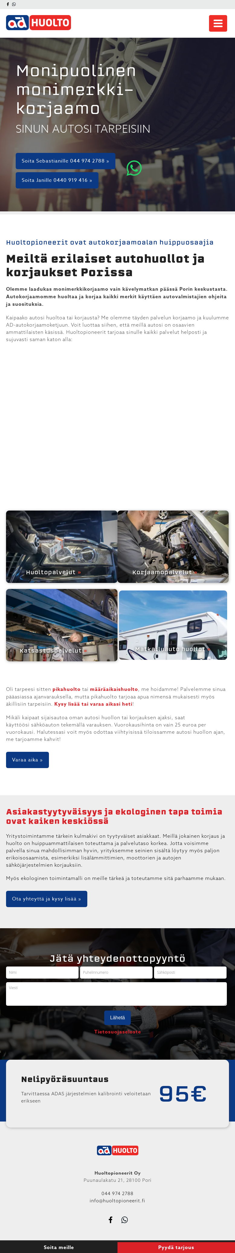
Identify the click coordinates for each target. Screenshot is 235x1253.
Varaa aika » (27, 760)
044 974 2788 (117, 1193)
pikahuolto (67, 689)
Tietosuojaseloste (117, 1032)
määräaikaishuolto (114, 689)
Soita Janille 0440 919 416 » (57, 180)
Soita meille (59, 1247)
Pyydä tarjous (176, 1247)
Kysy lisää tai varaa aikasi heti (93, 704)
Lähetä (117, 1017)
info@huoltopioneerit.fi (117, 1201)
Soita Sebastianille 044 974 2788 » (65, 161)
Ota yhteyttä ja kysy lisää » (46, 899)
